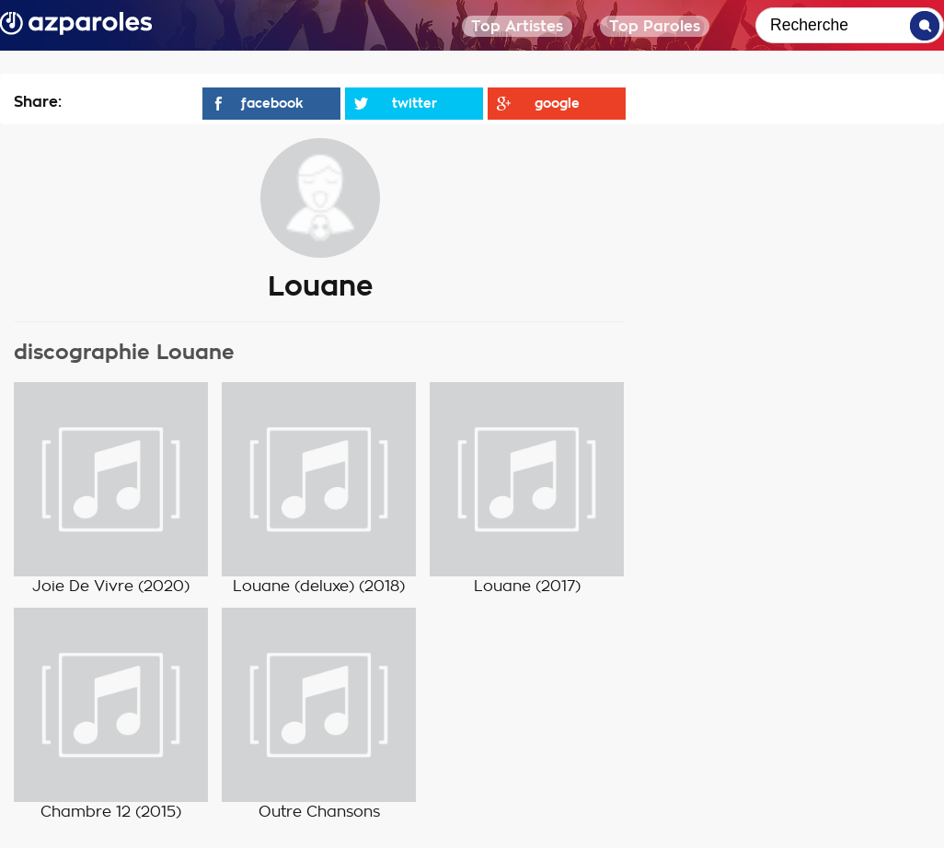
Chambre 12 (85, 812)
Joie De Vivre (82, 586)
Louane (502, 586)
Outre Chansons (319, 812)
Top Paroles (654, 26)
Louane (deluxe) (293, 586)
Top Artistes (517, 26)
